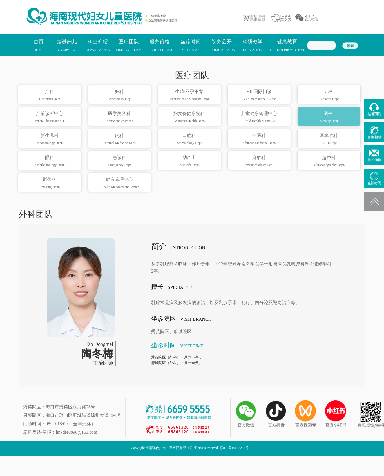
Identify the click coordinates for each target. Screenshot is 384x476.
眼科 (50, 161)
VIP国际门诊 (260, 95)
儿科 (329, 95)
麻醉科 (260, 161)
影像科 (50, 183)
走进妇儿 (67, 45)
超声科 (329, 161)
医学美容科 (120, 117)
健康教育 (287, 45)
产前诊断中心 (50, 117)
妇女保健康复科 (190, 117)
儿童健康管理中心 (260, 117)
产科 (50, 95)
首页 (39, 45)
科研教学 (252, 45)
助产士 (190, 161)
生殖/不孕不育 (190, 95)
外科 (329, 117)
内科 (120, 139)
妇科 (120, 95)
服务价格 (160, 45)
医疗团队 (129, 45)
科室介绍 (98, 45)
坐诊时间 (190, 45)
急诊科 (120, 161)
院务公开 (221, 45)
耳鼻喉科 (329, 139)
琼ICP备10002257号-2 (235, 448)
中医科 (260, 139)
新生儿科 (50, 139)
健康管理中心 (120, 183)
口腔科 (190, 139)
